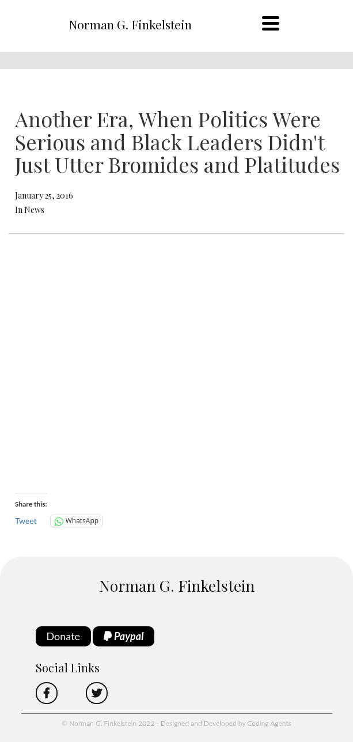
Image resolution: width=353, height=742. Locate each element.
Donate (64, 636)
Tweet (26, 521)
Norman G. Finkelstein (130, 24)
